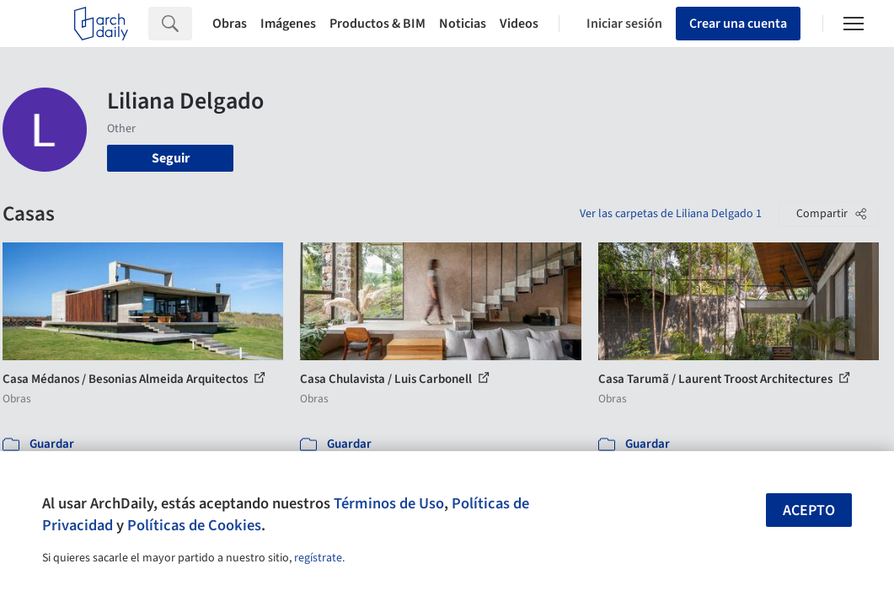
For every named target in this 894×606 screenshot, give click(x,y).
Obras (229, 23)
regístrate (318, 558)
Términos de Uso (389, 503)
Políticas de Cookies (194, 525)
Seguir (171, 158)
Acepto (809, 510)
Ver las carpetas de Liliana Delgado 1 (671, 214)
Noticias (462, 23)
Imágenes (288, 23)
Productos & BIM (377, 23)
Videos (519, 23)
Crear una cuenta (738, 23)
